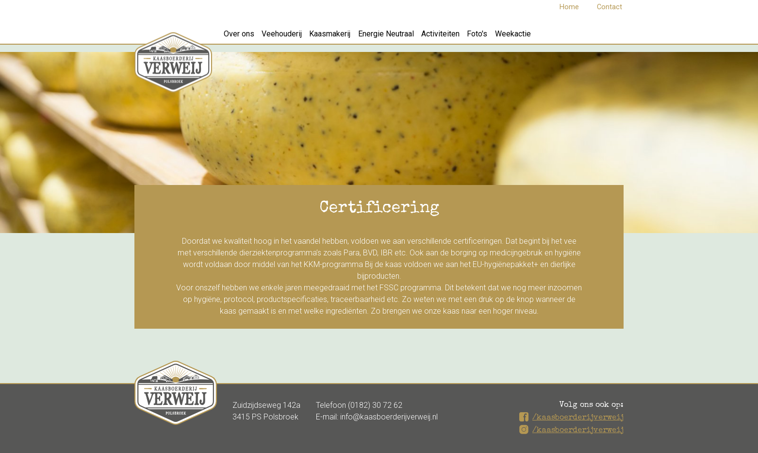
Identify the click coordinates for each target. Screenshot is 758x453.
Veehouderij (294, 37)
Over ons (243, 37)
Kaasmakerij (350, 37)
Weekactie (565, 37)
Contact (609, 7)
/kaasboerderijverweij (578, 418)
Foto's (521, 37)
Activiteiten (477, 37)
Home (569, 7)
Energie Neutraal (414, 37)
